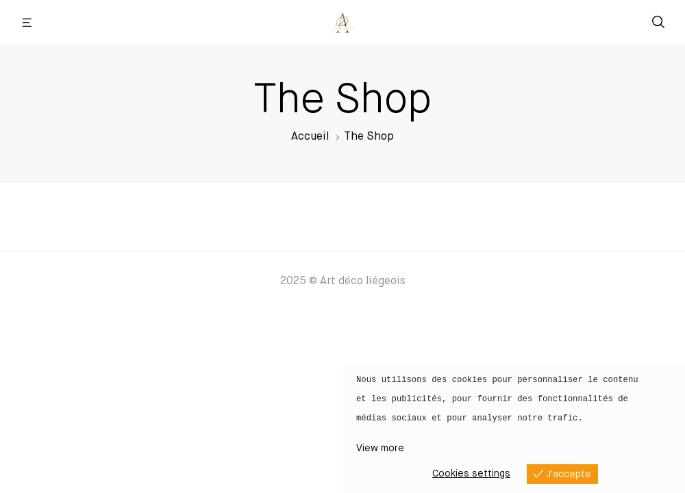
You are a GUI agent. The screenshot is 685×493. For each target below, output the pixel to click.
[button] (27, 22)
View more (380, 448)
